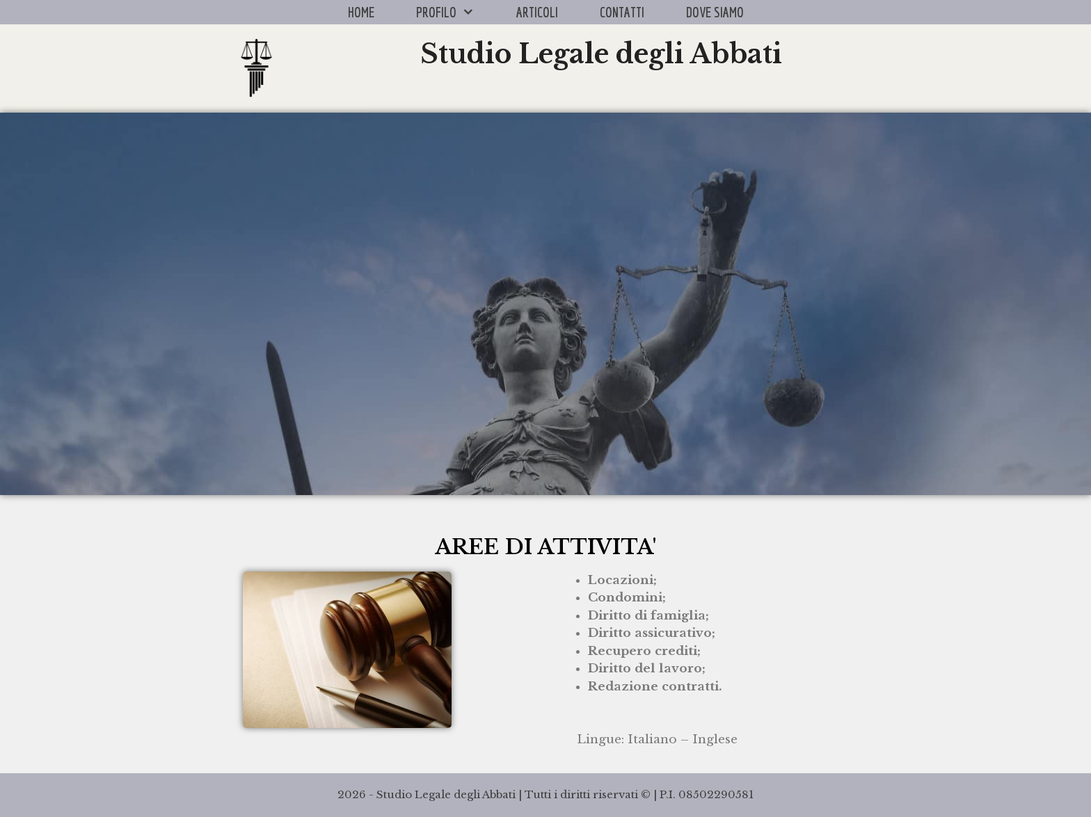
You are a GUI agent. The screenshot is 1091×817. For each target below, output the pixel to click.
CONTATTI (622, 12)
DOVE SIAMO (715, 12)
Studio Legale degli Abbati (601, 54)
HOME (361, 12)
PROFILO (455, 12)
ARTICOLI (537, 12)
